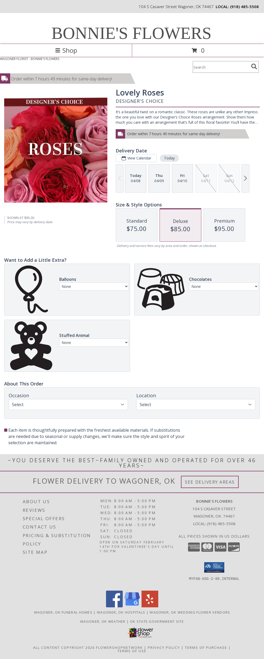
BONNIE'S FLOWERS (131, 33)
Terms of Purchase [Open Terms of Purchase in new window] (206, 647)
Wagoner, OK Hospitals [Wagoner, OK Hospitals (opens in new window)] (121, 612)
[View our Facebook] (114, 605)
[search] (254, 66)
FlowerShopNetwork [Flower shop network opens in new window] (119, 647)
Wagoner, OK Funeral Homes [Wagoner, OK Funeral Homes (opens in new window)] (63, 612)
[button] (214, 567)
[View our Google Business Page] (132, 605)
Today (169, 158)
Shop (66, 50)
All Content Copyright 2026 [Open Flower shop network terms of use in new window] (64, 647)
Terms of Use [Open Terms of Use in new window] (132, 651)
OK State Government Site (157, 621)
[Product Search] (221, 67)
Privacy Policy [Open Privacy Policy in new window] (164, 647)
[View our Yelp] (150, 605)
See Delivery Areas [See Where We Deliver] (210, 482)
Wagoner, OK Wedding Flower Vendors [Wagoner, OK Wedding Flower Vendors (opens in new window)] (190, 612)
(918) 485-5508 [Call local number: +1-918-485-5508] (244, 6)
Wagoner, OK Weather (103, 621)
